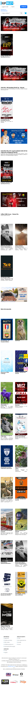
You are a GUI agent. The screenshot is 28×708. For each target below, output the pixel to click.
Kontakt (19, 642)
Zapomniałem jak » (4, 10)
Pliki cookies (7, 642)
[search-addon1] (10, 13)
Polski (5, 650)
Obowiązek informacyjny (9, 646)
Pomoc (19, 644)
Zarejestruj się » (3, 9)
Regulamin (6, 638)
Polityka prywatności (8, 644)
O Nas (19, 638)
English (5, 652)
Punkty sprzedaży (8, 640)
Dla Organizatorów (22, 640)
